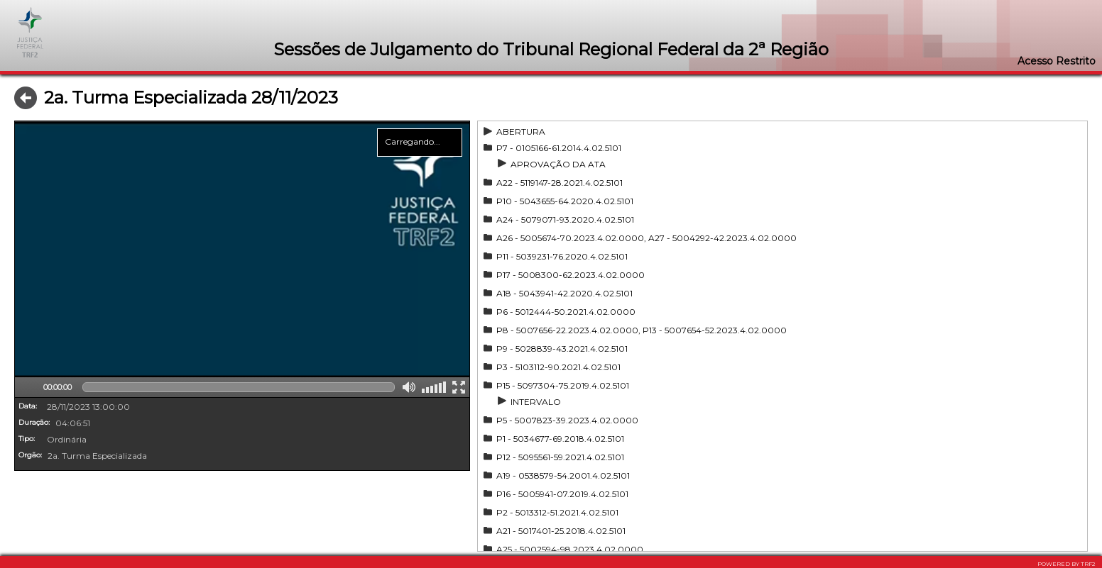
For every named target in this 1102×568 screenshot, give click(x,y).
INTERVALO (536, 401)
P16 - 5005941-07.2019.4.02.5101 (562, 494)
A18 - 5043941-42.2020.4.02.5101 (564, 293)
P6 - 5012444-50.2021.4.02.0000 (565, 311)
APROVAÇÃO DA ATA (558, 164)
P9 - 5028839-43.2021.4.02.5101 (562, 348)
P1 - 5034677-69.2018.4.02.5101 (560, 438)
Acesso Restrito (1057, 61)
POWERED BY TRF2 (1066, 563)
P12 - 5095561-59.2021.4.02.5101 (560, 457)
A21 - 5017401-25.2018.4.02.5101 (561, 530)
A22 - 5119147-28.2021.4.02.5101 (559, 182)
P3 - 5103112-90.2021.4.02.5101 (558, 367)
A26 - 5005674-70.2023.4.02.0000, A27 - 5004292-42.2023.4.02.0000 (646, 238)
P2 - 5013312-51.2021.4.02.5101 (557, 512)
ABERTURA (520, 131)
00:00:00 (57, 387)
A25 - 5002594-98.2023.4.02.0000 (569, 549)
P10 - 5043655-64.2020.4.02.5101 (564, 201)
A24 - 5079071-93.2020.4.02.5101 (565, 219)
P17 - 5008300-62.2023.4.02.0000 (570, 274)
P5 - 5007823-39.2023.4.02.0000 (567, 420)
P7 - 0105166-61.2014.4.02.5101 (558, 148)
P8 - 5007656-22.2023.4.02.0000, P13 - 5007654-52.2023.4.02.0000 (641, 330)
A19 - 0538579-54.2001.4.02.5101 (563, 475)
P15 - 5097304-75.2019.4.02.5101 (562, 385)
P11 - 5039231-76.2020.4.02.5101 (562, 256)
